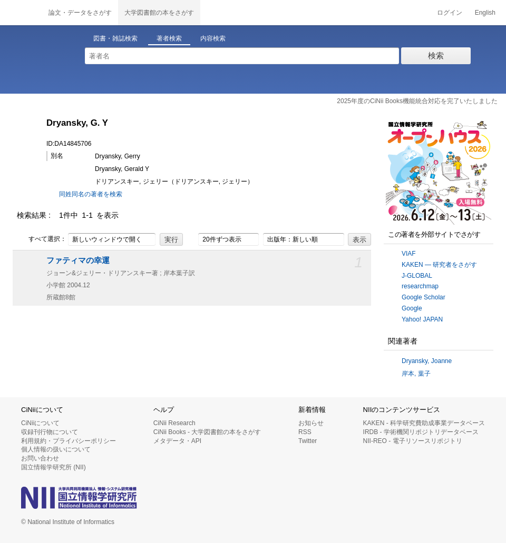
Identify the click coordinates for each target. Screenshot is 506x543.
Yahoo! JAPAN (422, 319)
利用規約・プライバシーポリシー (68, 441)
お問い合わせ (40, 458)
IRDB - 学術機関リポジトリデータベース (421, 432)
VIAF (409, 253)
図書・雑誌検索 (115, 38)
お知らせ (311, 423)
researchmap (420, 286)
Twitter (307, 441)
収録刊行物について (49, 432)
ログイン (449, 12)
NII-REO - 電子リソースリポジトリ (412, 441)
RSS (305, 432)
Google (412, 308)
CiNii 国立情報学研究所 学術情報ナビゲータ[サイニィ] (21, 12)
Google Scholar (423, 297)
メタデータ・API (177, 441)
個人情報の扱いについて (56, 449)
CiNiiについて (40, 423)
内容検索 (213, 38)
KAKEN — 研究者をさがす (439, 264)
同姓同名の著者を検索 (90, 194)
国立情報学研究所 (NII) (53, 467)
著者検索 (169, 38)
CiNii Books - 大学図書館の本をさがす (207, 432)
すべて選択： (41, 239)
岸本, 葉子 (416, 373)
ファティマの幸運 (78, 260)
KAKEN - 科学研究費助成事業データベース (424, 423)
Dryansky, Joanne (427, 361)
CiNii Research (174, 423)
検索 (436, 55)
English (485, 12)
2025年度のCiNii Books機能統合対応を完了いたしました (417, 101)
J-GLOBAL (417, 275)
